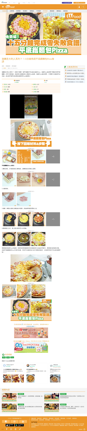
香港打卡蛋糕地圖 (65, 424)
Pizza (12, 357)
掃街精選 (57, 418)
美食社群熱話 (57, 424)
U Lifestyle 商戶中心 (67, 2)
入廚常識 (12, 11)
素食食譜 (52, 11)
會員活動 (41, 419)
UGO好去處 (81, 424)
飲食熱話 (63, 394)
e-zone (34, 2)
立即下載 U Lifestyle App (80, 2)
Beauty (24, 2)
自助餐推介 (34, 424)
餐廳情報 (20, 394)
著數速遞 (33, 418)
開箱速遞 (51, 418)
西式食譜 (45, 10)
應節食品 (59, 11)
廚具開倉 (18, 11)
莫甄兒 (4, 68)
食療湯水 (32, 11)
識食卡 (66, 425)
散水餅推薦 (40, 424)
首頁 (3, 66)
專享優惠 (47, 419)
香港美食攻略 (34, 419)
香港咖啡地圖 (74, 424)
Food (19, 2)
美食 (4, 357)
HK (9, 2)
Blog (29, 2)
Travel (14, 2)
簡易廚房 (4, 11)
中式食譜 (38, 11)
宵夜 (8, 357)
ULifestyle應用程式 (54, 425)
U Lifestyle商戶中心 (56, 419)
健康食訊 (45, 418)
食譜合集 (65, 11)
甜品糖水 (25, 11)
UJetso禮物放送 (35, 425)
